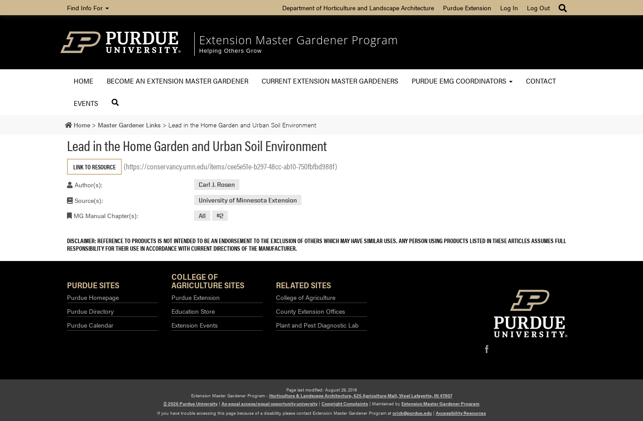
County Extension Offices (310, 311)
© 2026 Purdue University (190, 403)
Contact (541, 81)
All (202, 215)
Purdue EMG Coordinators (462, 81)
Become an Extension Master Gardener (177, 81)
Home (83, 81)
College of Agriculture (305, 297)
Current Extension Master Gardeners (330, 81)
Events (86, 103)
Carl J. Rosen (217, 184)
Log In (509, 7)
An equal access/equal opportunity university (269, 403)
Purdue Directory (90, 311)
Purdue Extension (467, 7)
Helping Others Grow (230, 50)
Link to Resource (94, 166)
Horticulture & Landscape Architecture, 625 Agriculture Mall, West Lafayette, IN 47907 (360, 395)
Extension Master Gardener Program (298, 39)
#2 (220, 215)
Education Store (193, 311)
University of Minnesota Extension (248, 200)
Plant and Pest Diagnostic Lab (317, 324)
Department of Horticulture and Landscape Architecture (358, 7)
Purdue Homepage (93, 297)
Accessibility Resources (461, 413)
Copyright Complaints (345, 403)
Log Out (538, 7)
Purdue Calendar (90, 324)
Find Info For (88, 7)
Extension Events (194, 324)
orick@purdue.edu (412, 413)
